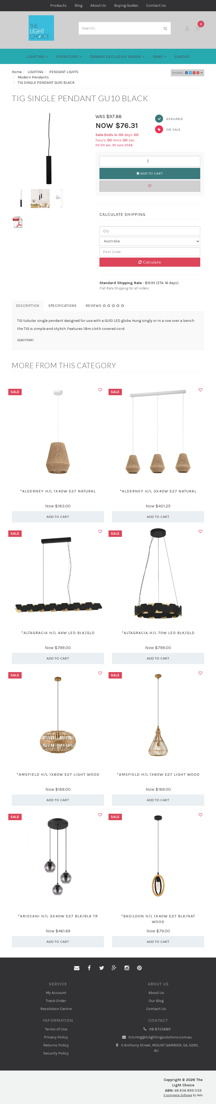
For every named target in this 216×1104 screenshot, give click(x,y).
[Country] (149, 241)
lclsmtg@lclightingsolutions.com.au (156, 1037)
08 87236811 (156, 1029)
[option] (49, 151)
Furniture (69, 56)
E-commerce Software (178, 1095)
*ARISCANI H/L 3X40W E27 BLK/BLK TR (58, 916)
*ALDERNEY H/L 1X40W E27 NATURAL (58, 491)
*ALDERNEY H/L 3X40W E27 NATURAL (158, 491)
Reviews (105, 306)
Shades (182, 56)
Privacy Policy (56, 1037)
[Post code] (149, 251)
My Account (56, 992)
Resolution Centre (56, 1009)
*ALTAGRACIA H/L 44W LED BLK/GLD (58, 632)
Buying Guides (126, 5)
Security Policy (56, 1053)
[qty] (149, 230)
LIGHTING (37, 56)
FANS (160, 56)
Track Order (56, 1001)
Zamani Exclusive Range (117, 56)
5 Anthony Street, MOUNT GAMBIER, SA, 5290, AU (156, 1048)
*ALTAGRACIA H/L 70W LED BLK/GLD (158, 632)
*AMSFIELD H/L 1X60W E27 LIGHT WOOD (58, 774)
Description (27, 306)
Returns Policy (56, 1045)
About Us (98, 5)
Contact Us (156, 5)
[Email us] (76, 968)
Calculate (149, 262)
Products (58, 5)
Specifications (62, 306)
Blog (78, 5)
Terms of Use (56, 1029)
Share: (187, 73)
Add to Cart (149, 173)
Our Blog (156, 1001)
